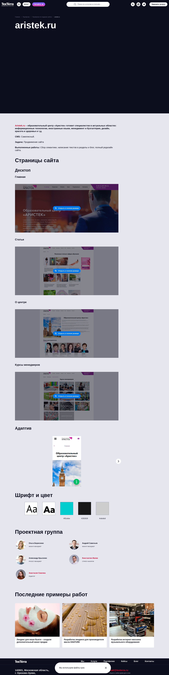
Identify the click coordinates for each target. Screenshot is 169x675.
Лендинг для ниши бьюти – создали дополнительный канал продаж (34, 640)
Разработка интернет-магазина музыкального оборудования (126, 640)
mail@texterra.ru (118, 670)
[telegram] (144, 4)
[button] (118, 461)
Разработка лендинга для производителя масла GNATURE (84, 640)
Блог (136, 661)
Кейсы (124, 661)
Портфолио (109, 661)
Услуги (94, 661)
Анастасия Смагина (37, 573)
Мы (82, 661)
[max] (138, 4)
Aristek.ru (20, 125)
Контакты (149, 661)
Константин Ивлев (90, 558)
